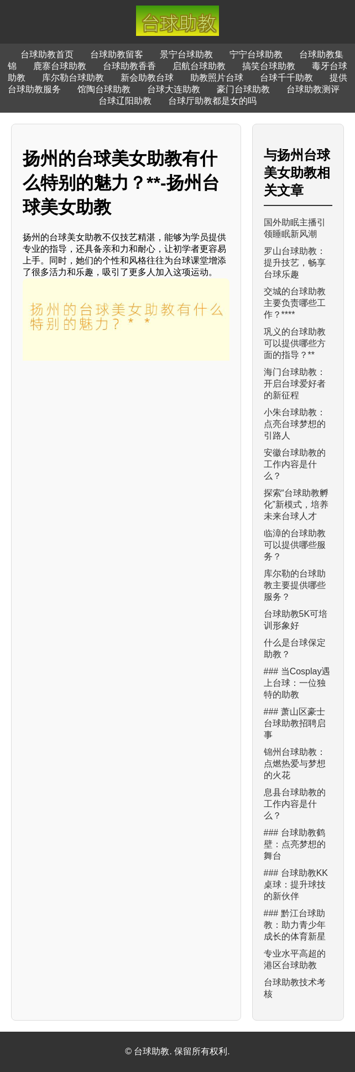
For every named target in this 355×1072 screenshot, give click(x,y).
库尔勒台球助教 (73, 77)
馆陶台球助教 (103, 89)
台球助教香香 (129, 66)
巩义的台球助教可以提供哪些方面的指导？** (295, 343)
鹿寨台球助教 (59, 66)
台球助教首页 (47, 54)
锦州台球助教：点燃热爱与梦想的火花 (295, 763)
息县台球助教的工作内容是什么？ (295, 804)
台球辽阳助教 (125, 100)
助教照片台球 (216, 77)
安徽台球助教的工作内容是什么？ (295, 464)
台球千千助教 (286, 77)
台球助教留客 (116, 54)
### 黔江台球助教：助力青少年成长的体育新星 (295, 925)
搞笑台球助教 (268, 66)
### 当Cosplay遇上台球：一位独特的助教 (297, 683)
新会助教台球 (147, 77)
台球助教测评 (313, 89)
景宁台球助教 (186, 54)
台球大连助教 (173, 89)
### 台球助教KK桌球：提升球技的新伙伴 (296, 884)
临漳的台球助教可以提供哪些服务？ (295, 545)
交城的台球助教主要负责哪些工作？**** (295, 303)
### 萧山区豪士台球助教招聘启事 (295, 723)
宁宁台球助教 (256, 54)
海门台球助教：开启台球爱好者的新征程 (295, 383)
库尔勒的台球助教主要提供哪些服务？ (295, 585)
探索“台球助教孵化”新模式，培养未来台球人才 (296, 504)
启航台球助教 (199, 66)
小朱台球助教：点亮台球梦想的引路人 (295, 424)
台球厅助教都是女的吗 (212, 100)
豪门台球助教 (243, 89)
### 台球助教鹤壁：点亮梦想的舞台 (295, 844)
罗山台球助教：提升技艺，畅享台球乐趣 (295, 262)
